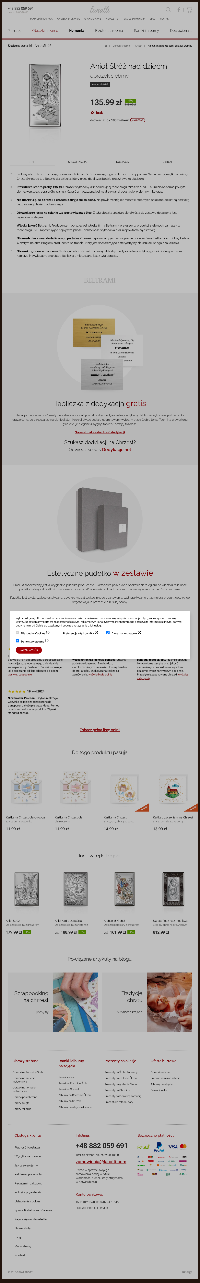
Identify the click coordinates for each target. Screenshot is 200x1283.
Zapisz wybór (29, 650)
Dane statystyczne (35, 642)
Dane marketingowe (126, 634)
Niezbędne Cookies (35, 634)
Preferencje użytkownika (80, 634)
